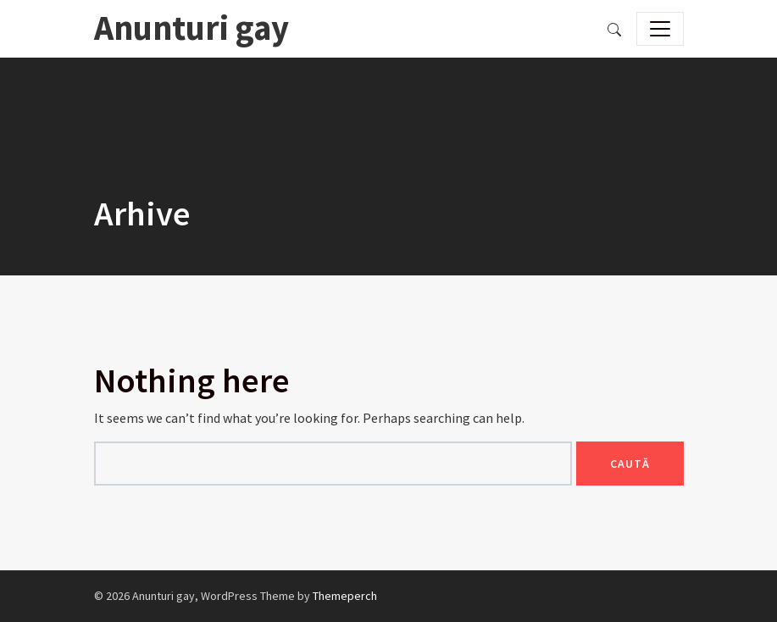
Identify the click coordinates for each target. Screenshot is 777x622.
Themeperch (345, 595)
